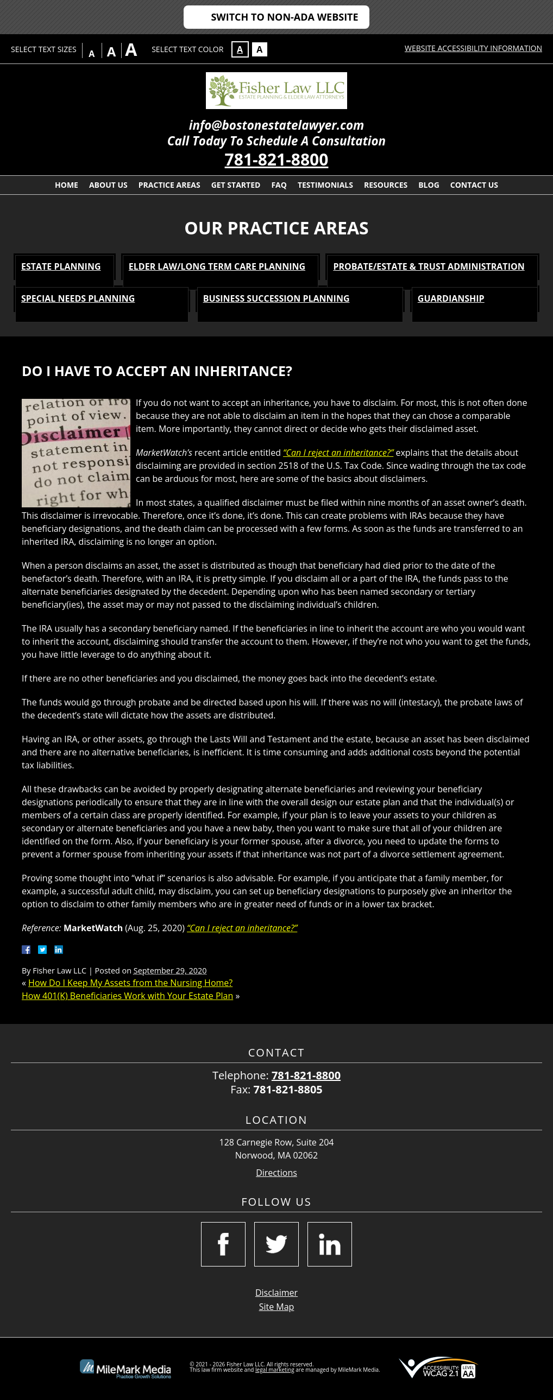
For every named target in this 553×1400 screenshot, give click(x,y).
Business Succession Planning (276, 298)
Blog (428, 185)
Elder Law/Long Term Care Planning (217, 266)
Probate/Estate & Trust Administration (428, 266)
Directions (276, 1173)
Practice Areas (169, 185)
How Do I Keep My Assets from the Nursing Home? (130, 983)
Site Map (276, 1307)
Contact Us (474, 185)
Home (66, 185)
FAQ (279, 185)
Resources (385, 185)
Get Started (236, 185)
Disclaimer (276, 1293)
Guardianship (451, 298)
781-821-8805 (288, 1089)
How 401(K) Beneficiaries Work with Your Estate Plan (127, 996)
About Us (108, 185)
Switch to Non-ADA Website (284, 16)
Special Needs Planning (78, 298)
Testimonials (325, 185)
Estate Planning (61, 266)
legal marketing (274, 1369)
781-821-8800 (277, 159)
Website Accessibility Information (473, 48)
